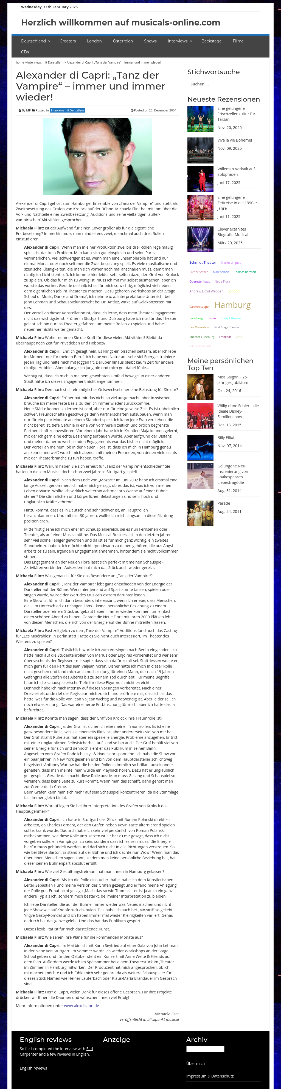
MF (28, 110)
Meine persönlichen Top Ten (220, 364)
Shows (150, 41)
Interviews (178, 41)
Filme (238, 41)
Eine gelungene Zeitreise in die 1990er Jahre (237, 203)
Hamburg (233, 304)
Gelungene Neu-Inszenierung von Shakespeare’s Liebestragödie (233, 474)
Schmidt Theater (202, 262)
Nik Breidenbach (200, 346)
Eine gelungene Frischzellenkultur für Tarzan (236, 114)
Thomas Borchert (245, 272)
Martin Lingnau (231, 263)
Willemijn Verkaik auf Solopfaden (236, 171)
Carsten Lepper (199, 307)
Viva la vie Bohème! (235, 140)
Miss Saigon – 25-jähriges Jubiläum (233, 379)
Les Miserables (199, 327)
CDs (25, 52)
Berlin (212, 318)
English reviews (33, 1068)
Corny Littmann (231, 318)
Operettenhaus (199, 281)
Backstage (211, 41)
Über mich (195, 1063)
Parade (224, 503)
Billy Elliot (226, 437)
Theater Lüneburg (201, 337)
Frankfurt (225, 337)
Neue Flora (222, 281)
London (94, 41)
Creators (68, 41)
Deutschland (33, 41)
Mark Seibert (221, 272)
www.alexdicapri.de (81, 1005)
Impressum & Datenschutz (210, 1076)
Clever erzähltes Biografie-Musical (233, 231)
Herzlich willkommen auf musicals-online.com (120, 23)
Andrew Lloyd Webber (206, 291)
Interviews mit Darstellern (45, 62)
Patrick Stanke (198, 272)
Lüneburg (196, 318)
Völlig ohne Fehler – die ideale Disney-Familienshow (238, 411)
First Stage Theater (226, 327)
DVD (239, 337)
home (20, 62)
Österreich (123, 41)
